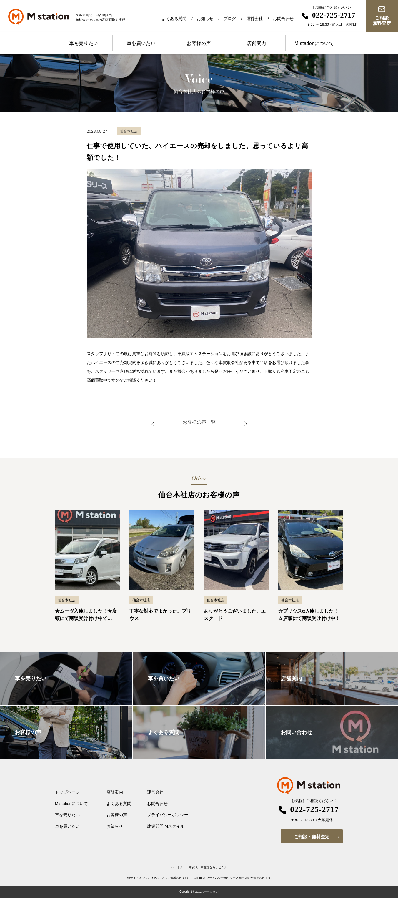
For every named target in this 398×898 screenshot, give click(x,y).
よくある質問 (174, 18)
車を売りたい (83, 43)
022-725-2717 (334, 15)
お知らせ (205, 18)
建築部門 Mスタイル (166, 826)
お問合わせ (283, 18)
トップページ (67, 792)
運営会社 (254, 18)
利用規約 (244, 877)
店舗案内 (256, 43)
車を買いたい (141, 43)
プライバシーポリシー (167, 814)
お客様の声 (199, 43)
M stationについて (314, 43)
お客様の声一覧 (199, 422)
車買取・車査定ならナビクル (208, 867)
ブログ (230, 18)
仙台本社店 (67, 600)
